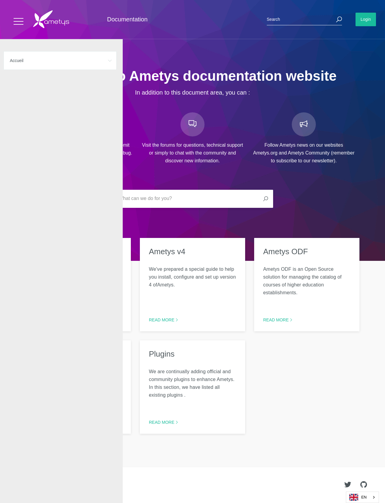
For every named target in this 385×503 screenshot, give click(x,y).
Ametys (40, 485)
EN (358, 497)
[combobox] (362, 497)
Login (366, 19)
